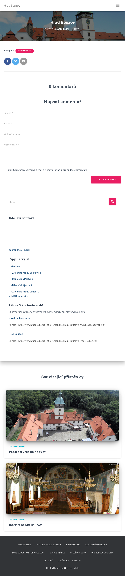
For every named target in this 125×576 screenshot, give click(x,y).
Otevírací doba (78, 553)
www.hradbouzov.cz (19, 318)
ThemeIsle (73, 568)
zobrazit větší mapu (19, 250)
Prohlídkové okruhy (102, 553)
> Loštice (15, 266)
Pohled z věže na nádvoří (28, 452)
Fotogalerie (24, 545)
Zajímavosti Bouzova (69, 561)
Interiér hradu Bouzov (25, 525)
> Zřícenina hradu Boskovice (25, 273)
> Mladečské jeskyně (21, 285)
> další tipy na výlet (18, 296)
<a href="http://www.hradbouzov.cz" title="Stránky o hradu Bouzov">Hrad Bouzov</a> (62, 342)
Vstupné (48, 561)
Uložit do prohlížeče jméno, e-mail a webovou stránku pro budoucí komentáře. (47, 170)
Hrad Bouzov (16, 334)
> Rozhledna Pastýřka (21, 279)
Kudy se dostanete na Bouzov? (28, 553)
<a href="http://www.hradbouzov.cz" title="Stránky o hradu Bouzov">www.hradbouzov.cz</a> (62, 326)
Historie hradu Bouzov (49, 545)
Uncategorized (25, 51)
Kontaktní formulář (96, 545)
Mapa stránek (57, 553)
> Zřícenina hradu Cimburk (24, 291)
